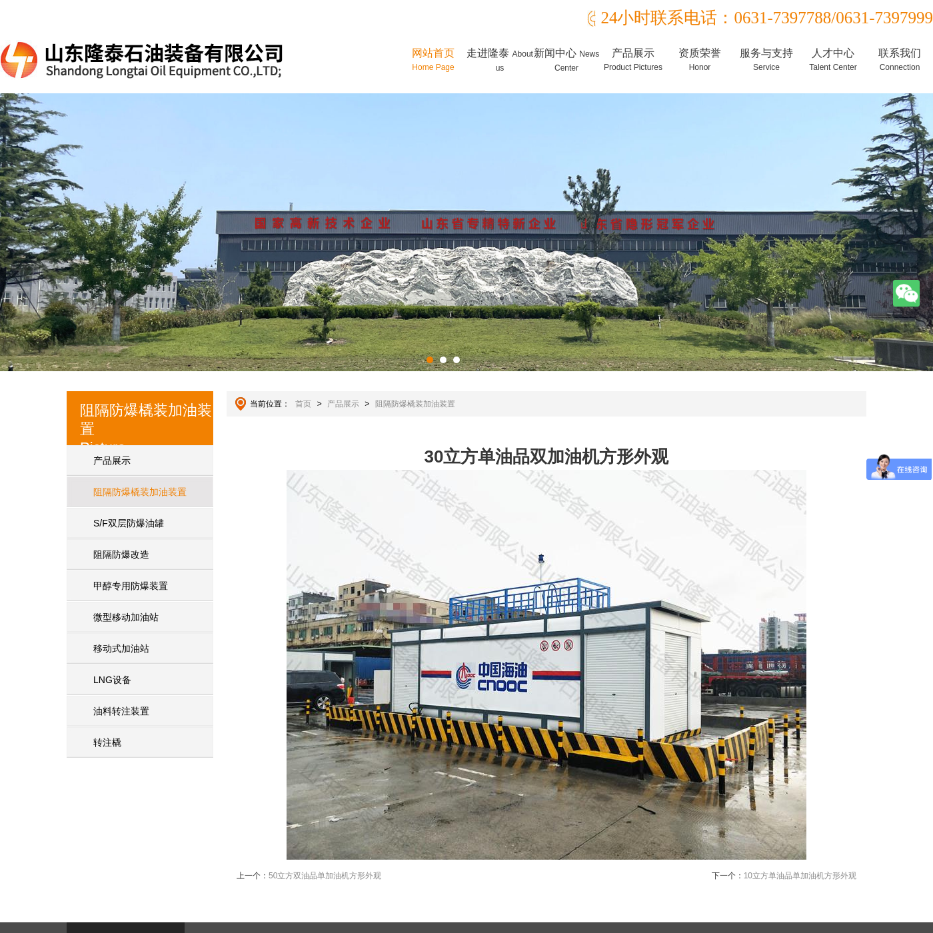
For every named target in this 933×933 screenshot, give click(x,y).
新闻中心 (566, 60)
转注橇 (107, 742)
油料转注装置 (121, 711)
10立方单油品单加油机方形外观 (800, 875)
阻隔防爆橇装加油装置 (140, 491)
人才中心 (832, 59)
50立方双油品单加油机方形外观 (325, 875)
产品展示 (633, 59)
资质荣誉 (699, 59)
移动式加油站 (121, 648)
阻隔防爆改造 (121, 554)
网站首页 (433, 59)
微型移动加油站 (126, 617)
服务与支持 (766, 59)
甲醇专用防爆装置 (130, 585)
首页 (303, 404)
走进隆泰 (500, 60)
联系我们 (899, 59)
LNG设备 (112, 679)
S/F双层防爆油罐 (128, 523)
